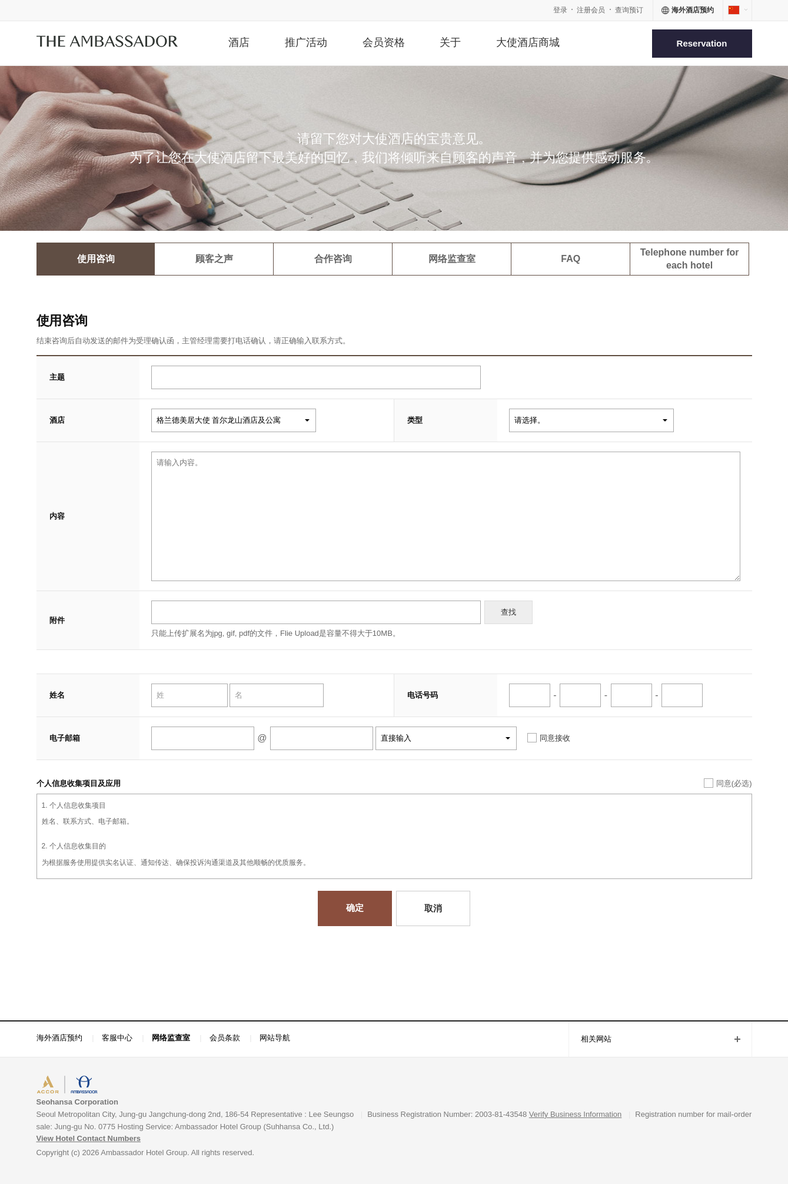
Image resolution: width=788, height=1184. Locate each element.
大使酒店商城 (528, 42)
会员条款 (225, 1037)
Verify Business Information (575, 1114)
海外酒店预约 (59, 1037)
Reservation (702, 43)
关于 (450, 42)
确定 (355, 908)
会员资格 (384, 42)
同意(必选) (734, 783)
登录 (560, 10)
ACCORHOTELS (72, 1086)
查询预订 (629, 10)
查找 (508, 612)
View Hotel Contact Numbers (88, 1138)
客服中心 (117, 1037)
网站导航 (275, 1037)
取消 (433, 908)
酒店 (239, 42)
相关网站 (589, 1040)
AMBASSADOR (136, 1086)
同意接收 (555, 738)
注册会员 (591, 10)
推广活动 (306, 42)
